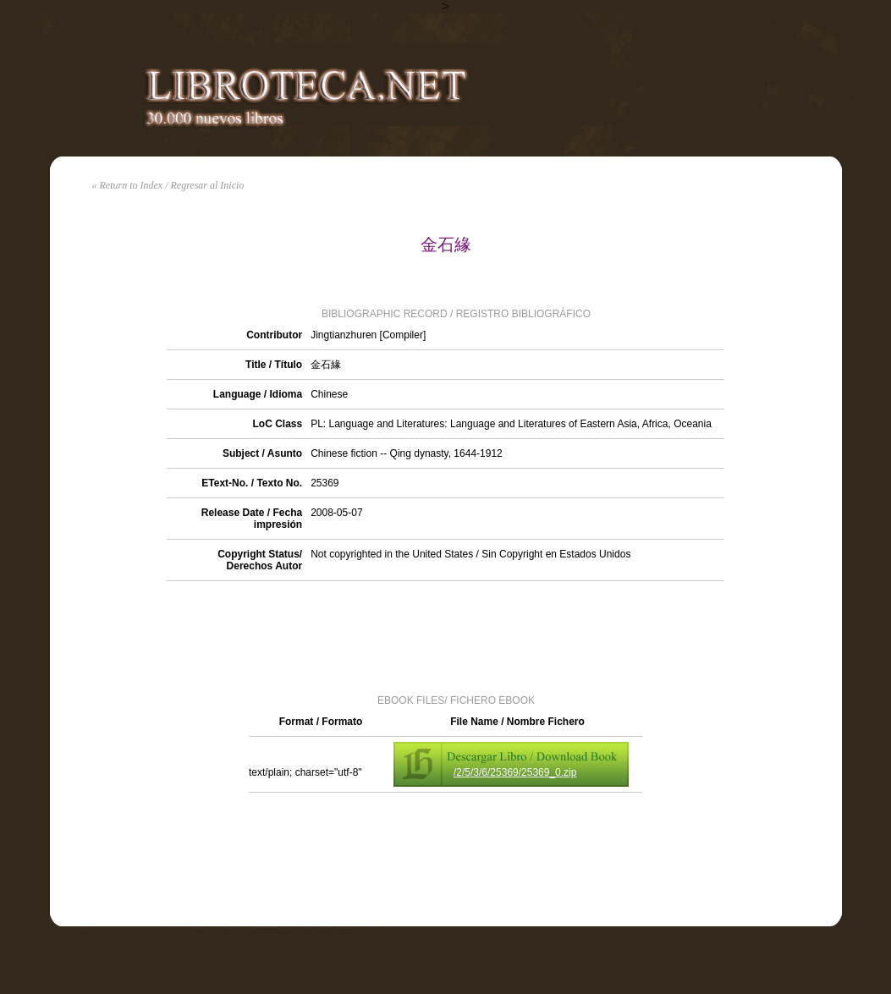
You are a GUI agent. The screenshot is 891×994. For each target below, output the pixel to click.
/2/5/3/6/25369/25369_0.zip (515, 772)
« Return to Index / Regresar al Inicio (168, 185)
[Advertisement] (446, 636)
